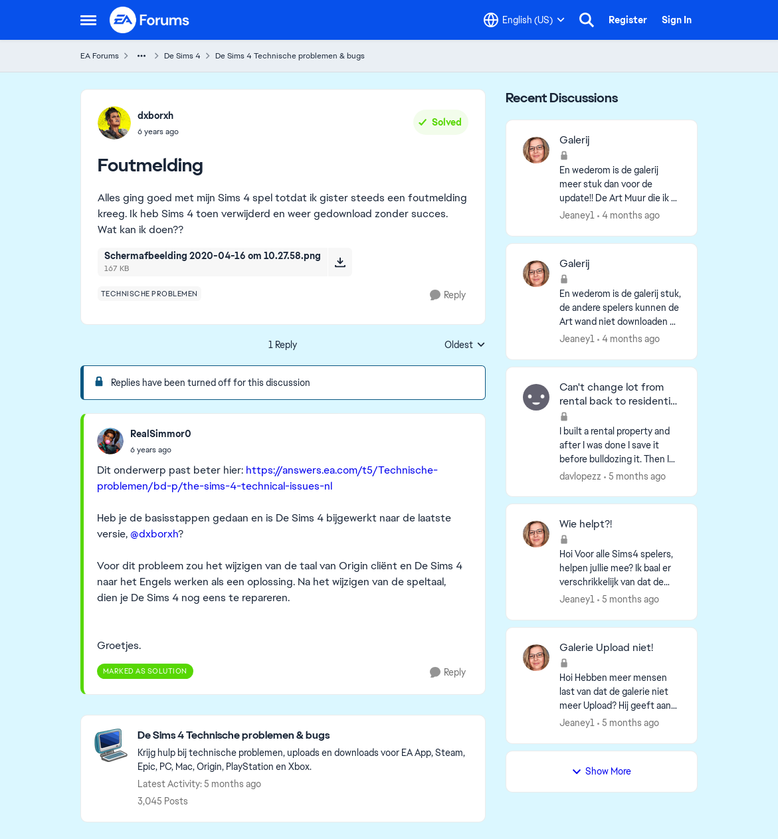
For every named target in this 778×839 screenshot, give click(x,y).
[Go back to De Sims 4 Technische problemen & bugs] (305, 736)
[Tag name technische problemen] (149, 293)
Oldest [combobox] (465, 345)
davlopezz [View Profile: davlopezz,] (580, 476)
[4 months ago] (628, 216)
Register (628, 20)
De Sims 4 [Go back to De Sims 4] (182, 55)
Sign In (677, 20)
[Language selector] (524, 20)
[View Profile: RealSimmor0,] (110, 441)
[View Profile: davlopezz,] (536, 397)
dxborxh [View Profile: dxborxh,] (155, 116)
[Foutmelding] (160, 450)
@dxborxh (154, 534)
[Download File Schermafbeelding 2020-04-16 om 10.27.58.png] (340, 262)
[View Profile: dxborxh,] (114, 123)
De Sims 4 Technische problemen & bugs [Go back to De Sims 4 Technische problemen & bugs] (290, 55)
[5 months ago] (635, 476)
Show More (601, 771)
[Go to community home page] (150, 20)
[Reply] (447, 295)
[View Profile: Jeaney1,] (536, 150)
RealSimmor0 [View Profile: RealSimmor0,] (160, 434)
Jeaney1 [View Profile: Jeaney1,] (577, 215)
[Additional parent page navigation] (141, 56)
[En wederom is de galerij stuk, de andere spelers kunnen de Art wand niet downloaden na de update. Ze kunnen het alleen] (620, 308)
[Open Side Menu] (88, 20)
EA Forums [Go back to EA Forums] (99, 55)
